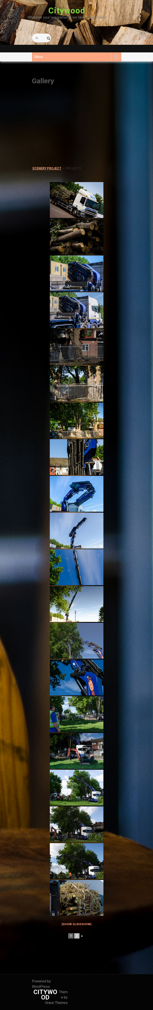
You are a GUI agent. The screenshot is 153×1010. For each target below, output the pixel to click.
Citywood (66, 10)
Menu (38, 57)
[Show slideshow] (77, 924)
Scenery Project (46, 168)
